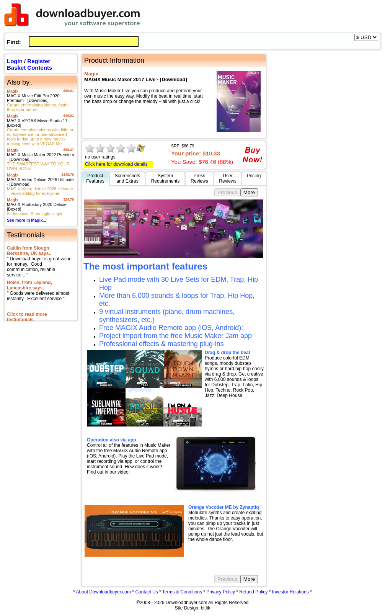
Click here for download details (116, 164)
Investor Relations (290, 592)
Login (15, 61)
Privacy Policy (220, 592)
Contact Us (146, 592)
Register (38, 61)
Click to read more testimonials (27, 317)
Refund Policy (253, 592)
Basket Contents (29, 67)
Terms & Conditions (182, 592)
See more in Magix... (26, 220)
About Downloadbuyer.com (103, 592)
